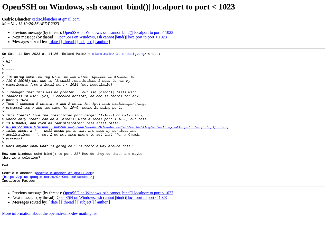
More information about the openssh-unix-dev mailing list (50, 239)
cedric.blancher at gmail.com (56, 19)
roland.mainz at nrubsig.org (117, 54)
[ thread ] (68, 41)
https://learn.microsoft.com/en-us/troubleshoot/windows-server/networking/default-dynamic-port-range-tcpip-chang (117, 142)
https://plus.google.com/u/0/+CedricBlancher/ (48, 202)
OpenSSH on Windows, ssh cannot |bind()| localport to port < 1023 (118, 32)
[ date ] (54, 41)
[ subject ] (85, 41)
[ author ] (102, 41)
